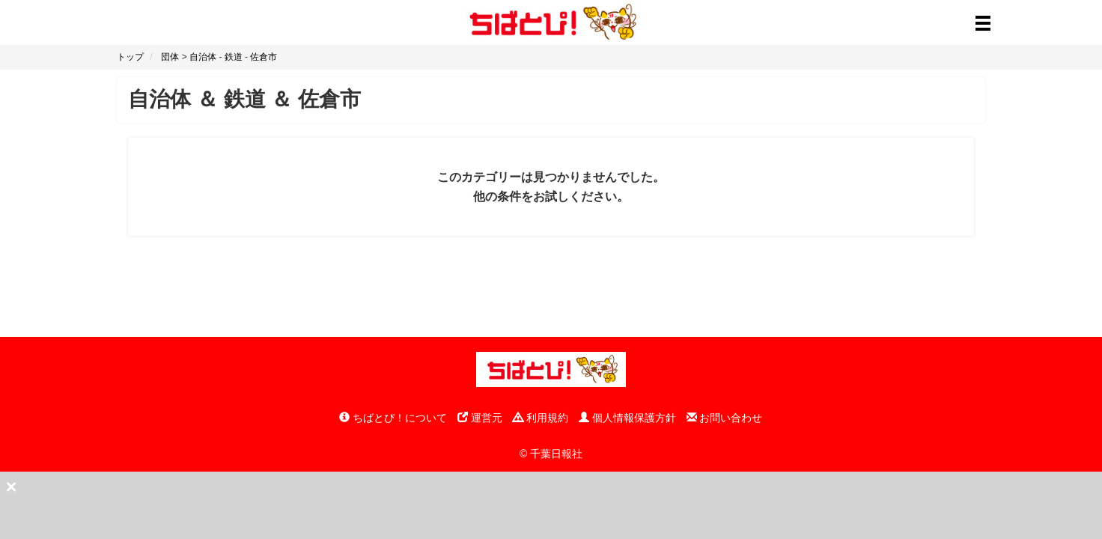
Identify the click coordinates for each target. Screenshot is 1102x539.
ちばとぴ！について (393, 418)
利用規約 (540, 418)
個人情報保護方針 (627, 418)
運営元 (479, 418)
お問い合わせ (725, 418)
